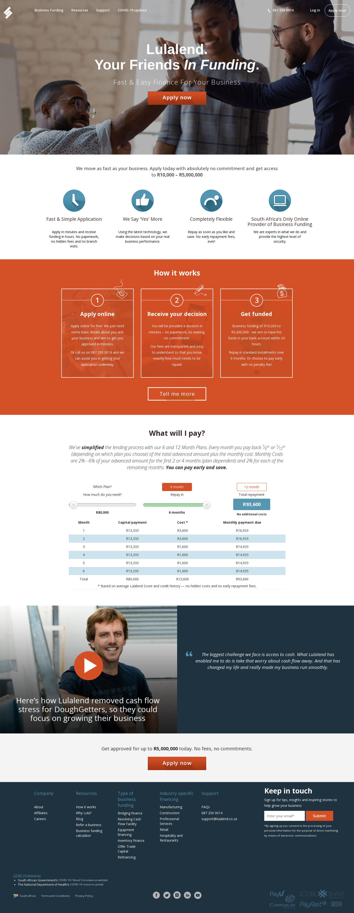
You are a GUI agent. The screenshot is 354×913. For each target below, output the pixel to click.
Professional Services (169, 821)
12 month (250, 489)
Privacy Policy (84, 896)
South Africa (24, 896)
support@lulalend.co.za (219, 819)
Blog (79, 819)
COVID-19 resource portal (86, 884)
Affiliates (41, 813)
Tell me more (177, 393)
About (38, 807)
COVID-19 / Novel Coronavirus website (83, 880)
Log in (315, 10)
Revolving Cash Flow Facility (129, 821)
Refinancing (127, 857)
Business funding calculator (89, 833)
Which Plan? (103, 489)
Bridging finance (130, 813)
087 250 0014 (281, 10)
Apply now (337, 10)
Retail (164, 829)
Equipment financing (126, 832)
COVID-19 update (132, 10)
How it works (86, 807)
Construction (170, 813)
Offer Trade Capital (127, 848)
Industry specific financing (177, 796)
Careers (40, 819)
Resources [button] (79, 10)
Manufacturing (171, 807)
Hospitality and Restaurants (171, 838)
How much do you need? (103, 496)
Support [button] (103, 10)
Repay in (176, 496)
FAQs (205, 807)
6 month (176, 489)
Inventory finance (131, 840)
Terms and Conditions (55, 896)
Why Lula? (83, 813)
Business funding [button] (49, 10)
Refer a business (88, 825)
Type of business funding (127, 799)
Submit (319, 815)
